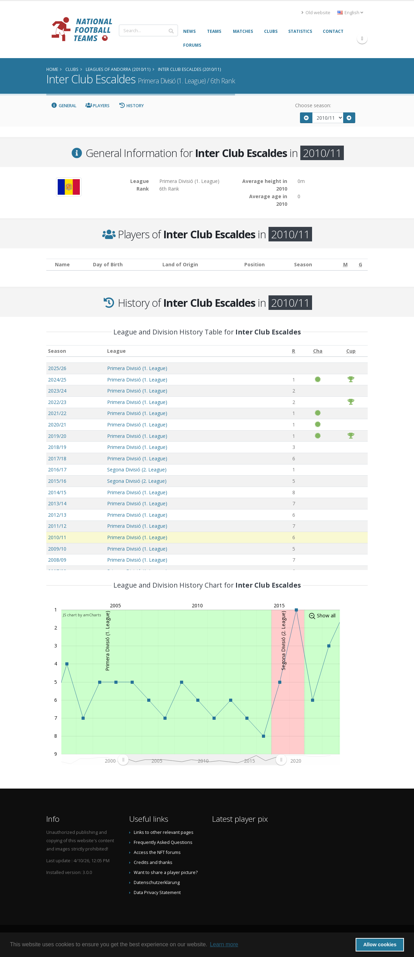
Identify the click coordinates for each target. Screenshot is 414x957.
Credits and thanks (153, 862)
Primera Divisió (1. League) (137, 368)
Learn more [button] (224, 944)
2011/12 (57, 526)
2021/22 (57, 413)
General (63, 106)
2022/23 (57, 402)
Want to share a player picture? (166, 872)
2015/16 (57, 481)
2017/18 (57, 458)
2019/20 (57, 436)
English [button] (350, 13)
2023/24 (57, 390)
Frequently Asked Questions (163, 842)
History (131, 106)
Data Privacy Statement (157, 892)
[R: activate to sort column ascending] (293, 351)
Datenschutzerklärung (157, 882)
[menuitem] (202, 759)
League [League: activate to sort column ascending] (116, 351)
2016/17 (57, 469)
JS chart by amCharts (82, 614)
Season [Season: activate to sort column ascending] (57, 351)
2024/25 (57, 379)
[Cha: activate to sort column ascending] (318, 351)
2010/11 (57, 537)
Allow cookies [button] (379, 944)
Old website (315, 13)
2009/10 (57, 548)
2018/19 (57, 447)
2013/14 (57, 503)
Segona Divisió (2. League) (137, 469)
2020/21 (57, 424)
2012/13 (57, 515)
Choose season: (313, 105)
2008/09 (57, 559)
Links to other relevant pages (164, 832)
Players (97, 106)
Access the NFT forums (157, 852)
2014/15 (57, 492)
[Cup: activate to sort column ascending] (351, 351)
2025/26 (57, 368)
